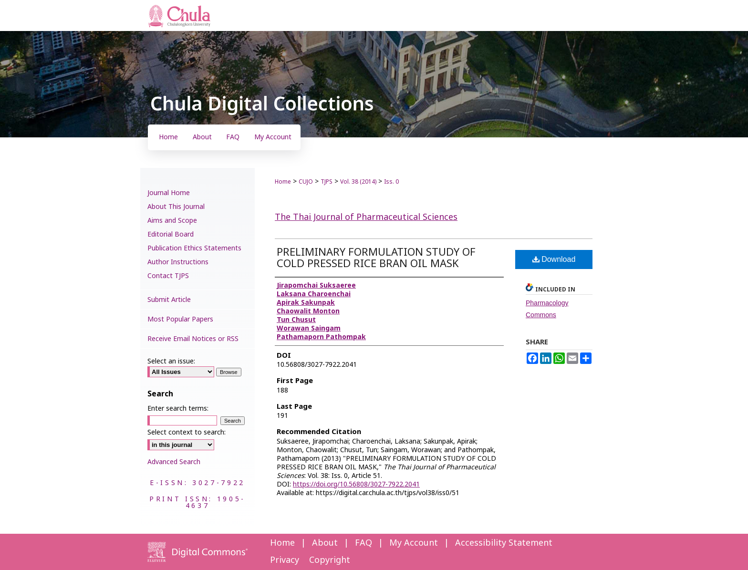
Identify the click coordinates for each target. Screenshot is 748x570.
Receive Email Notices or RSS (193, 339)
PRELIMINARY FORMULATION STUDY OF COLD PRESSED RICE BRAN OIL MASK (376, 258)
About (325, 543)
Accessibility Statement (503, 543)
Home (283, 181)
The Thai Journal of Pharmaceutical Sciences (366, 217)
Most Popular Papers (180, 319)
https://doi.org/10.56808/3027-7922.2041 (356, 484)
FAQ (363, 543)
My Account (413, 543)
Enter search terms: (177, 409)
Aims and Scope (172, 221)
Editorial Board (170, 234)
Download (554, 259)
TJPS (326, 181)
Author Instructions (177, 262)
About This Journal (176, 207)
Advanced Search (173, 462)
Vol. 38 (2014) (358, 181)
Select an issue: (171, 361)
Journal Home (168, 193)
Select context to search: (186, 432)
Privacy (284, 560)
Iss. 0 (391, 181)
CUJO (306, 181)
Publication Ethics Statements (194, 248)
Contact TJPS (168, 276)
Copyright (329, 560)
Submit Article (169, 300)
